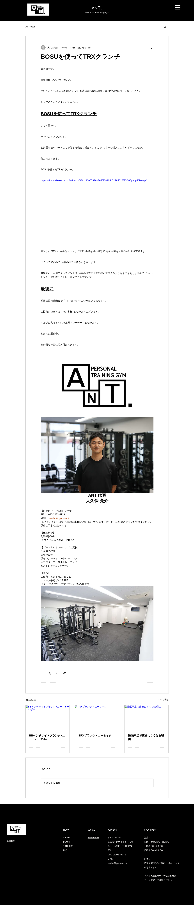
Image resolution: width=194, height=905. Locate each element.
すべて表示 (163, 699)
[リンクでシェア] (64, 673)
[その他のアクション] (151, 47)
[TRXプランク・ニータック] (97, 717)
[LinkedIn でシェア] (57, 673)
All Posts (30, 27)
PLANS (66, 841)
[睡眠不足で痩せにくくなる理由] (147, 717)
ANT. (97, 8)
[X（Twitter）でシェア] (49, 673)
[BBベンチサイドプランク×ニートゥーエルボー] (48, 717)
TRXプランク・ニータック (95, 735)
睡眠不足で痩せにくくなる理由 (146, 737)
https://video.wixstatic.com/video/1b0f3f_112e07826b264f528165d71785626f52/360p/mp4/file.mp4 (94, 180)
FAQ (65, 850)
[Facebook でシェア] (42, 673)
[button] (177, 7)
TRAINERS (68, 846)
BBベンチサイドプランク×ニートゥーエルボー (47, 737)
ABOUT (66, 837)
